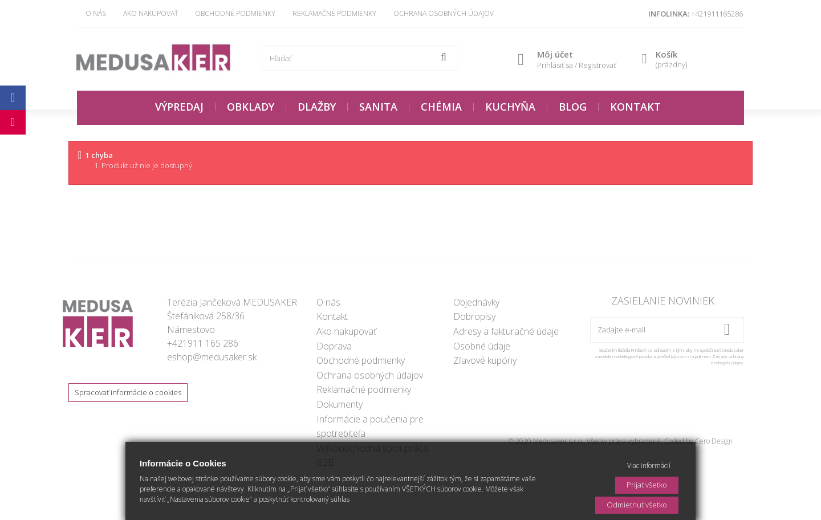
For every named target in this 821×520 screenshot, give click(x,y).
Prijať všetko (647, 485)
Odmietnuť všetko (637, 504)
